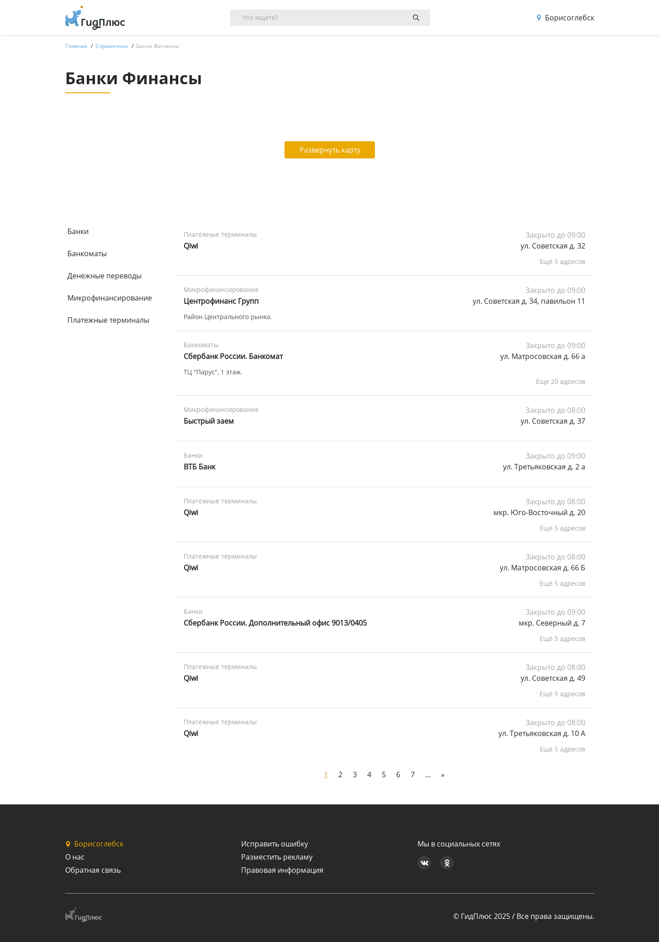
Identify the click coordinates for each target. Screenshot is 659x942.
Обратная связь (93, 870)
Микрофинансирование (109, 298)
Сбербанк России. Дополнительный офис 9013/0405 (275, 623)
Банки (78, 231)
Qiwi (191, 246)
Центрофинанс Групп (221, 301)
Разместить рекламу (277, 857)
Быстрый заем (209, 421)
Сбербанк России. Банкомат (233, 356)
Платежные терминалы (108, 320)
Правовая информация (282, 870)
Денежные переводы (104, 276)
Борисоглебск (565, 18)
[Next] (443, 774)
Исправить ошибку (274, 844)
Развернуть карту (329, 150)
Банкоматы (87, 253)
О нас (75, 857)
